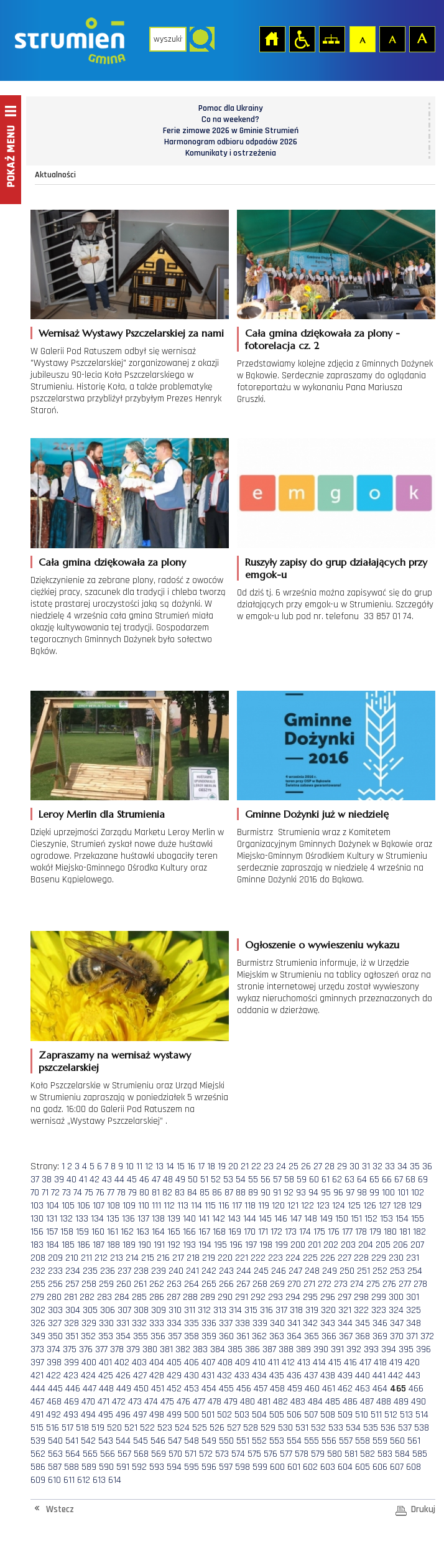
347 (397, 1323)
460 (312, 1388)
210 (71, 1257)
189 (129, 1244)
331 (122, 1323)
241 (192, 1271)
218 (193, 1257)
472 (119, 1401)
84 (192, 1192)
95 (326, 1192)
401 (105, 1362)
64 (362, 1179)
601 (293, 1467)
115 (210, 1205)
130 (37, 1218)
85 (205, 1192)
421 (37, 1375)
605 (362, 1467)
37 (34, 1179)
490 (418, 1401)
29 (342, 1166)
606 (379, 1467)
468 (54, 1401)
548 (191, 1440)
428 (156, 1375)
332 (139, 1323)
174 (305, 1231)
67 (398, 1179)
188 (113, 1244)
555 (311, 1440)
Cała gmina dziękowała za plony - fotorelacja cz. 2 (322, 339)
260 (123, 1284)
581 (351, 1454)
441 (379, 1375)
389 (303, 1349)
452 (174, 1388)
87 (228, 1192)
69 (423, 1179)
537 (405, 1427)
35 (415, 1166)
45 (132, 1179)
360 (226, 1336)
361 (242, 1336)
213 (116, 1257)
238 (141, 1271)
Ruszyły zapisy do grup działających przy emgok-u (336, 568)
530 (285, 1427)
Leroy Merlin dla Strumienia (102, 814)
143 (234, 1218)
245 (261, 1271)
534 (353, 1427)
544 (123, 1440)
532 (318, 1427)
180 (390, 1231)
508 (327, 1414)
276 (389, 1284)
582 (367, 1454)
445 (55, 1388)
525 (199, 1427)
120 (278, 1205)
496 (123, 1414)
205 (383, 1244)
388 (286, 1349)
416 (350, 1362)
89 (253, 1192)
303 (55, 1310)
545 (140, 1440)
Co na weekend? (230, 119)
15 (181, 1166)
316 (266, 1310)
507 (311, 1414)
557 (346, 1440)
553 (276, 1440)
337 (226, 1323)
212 (101, 1257)
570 (175, 1454)
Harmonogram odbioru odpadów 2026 (230, 141)
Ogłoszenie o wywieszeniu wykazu (322, 944)
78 (121, 1192)
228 (361, 1257)
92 (289, 1192)
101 (403, 1192)
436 (294, 1375)
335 (191, 1323)
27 (317, 1166)
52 (216, 1179)
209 (55, 1257)
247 (295, 1271)
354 (123, 1336)
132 (66, 1218)
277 (405, 1284)
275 (373, 1284)
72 (55, 1192)
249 (329, 1271)
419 (395, 1362)
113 (182, 1205)
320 (328, 1310)
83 (180, 1192)
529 (268, 1427)
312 (204, 1310)
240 (176, 1271)
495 (105, 1414)
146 (280, 1218)
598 (242, 1467)
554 (294, 1440)
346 (379, 1323)
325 (413, 1310)
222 (258, 1257)
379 (133, 1349)
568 (141, 1454)
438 (327, 1375)
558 (362, 1440)
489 (401, 1401)
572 (206, 1454)
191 (159, 1244)
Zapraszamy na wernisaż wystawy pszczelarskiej (115, 1061)
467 (37, 1401)
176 (334, 1231)
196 (236, 1244)
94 (313, 1192)
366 (328, 1336)
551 (242, 1440)
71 (45, 1192)
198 (265, 1244)
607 (397, 1467)
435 (276, 1375)
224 (292, 1257)
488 (383, 1401)
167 (204, 1231)
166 (189, 1231)
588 (71, 1467)
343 (327, 1323)
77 (110, 1192)
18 (211, 1166)
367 (346, 1336)
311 (189, 1310)
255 (37, 1284)
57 (277, 1179)
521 (130, 1427)
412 (288, 1362)
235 (90, 1271)
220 (225, 1257)
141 (204, 1218)
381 (166, 1349)
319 (311, 1310)
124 (338, 1205)
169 (234, 1231)
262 (156, 1284)
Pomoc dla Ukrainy (230, 108)
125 (354, 1205)
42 (94, 1179)
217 (178, 1257)
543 (105, 1440)
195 (220, 1244)
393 (371, 1349)
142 (218, 1218)
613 (99, 1480)
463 (362, 1388)
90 (266, 1192)
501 (208, 1414)
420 (412, 1362)
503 (241, 1414)
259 (106, 1284)
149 (326, 1218)
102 (417, 1192)
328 (71, 1323)
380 (149, 1349)
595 (191, 1467)
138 (158, 1218)
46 (144, 1179)
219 (208, 1257)
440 (362, 1375)
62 (337, 1179)
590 (106, 1467)
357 (175, 1336)
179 (375, 1231)
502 (224, 1414)
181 (404, 1231)
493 (70, 1414)
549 (208, 1440)
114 (196, 1205)
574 (238, 1454)
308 (141, 1310)
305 (90, 1310)
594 (174, 1467)
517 (67, 1427)
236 (107, 1271)
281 (70, 1297)
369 (379, 1336)
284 (121, 1297)
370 (397, 1336)
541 (71, 1440)
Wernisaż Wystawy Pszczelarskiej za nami (131, 333)
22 (256, 1166)
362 (259, 1336)
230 (396, 1257)
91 (277, 1192)
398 (54, 1362)
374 (53, 1349)
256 (55, 1284)
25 (293, 1166)
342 (310, 1323)
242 (208, 1271)
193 (189, 1244)
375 (69, 1349)
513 (406, 1414)
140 (189, 1218)
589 (88, 1467)
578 (301, 1454)
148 (310, 1218)
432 (224, 1375)
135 (112, 1218)
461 (328, 1388)
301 (412, 1297)
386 (252, 1349)
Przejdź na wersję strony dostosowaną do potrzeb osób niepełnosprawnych (301, 38)
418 (380, 1362)
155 (417, 1218)
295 (310, 1297)
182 (419, 1231)
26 (306, 1166)
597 (226, 1467)
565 (90, 1454)
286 (156, 1297)
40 (71, 1179)
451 (157, 1388)
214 (132, 1257)
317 (281, 1310)
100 (388, 1192)
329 (88, 1323)
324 (396, 1310)
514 (421, 1414)
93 (301, 1192)
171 (263, 1231)
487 (367, 1401)
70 (34, 1192)
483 (297, 1401)
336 (208, 1323)
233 (55, 1271)
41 (83, 1179)
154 (402, 1218)
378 (117, 1349)
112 (169, 1205)
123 (323, 1205)
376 (86, 1349)
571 (191, 1454)
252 (379, 1271)
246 (278, 1271)
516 (52, 1427)
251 (363, 1271)
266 (226, 1284)
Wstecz (60, 1509)
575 (254, 1454)
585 (419, 1454)
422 (53, 1375)
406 (191, 1362)
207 (417, 1244)
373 (37, 1349)
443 (412, 1375)
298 (361, 1297)
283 (104, 1297)
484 (315, 1401)
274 (357, 1284)
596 (208, 1467)
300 (396, 1297)
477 (199, 1401)
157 (52, 1231)
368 (362, 1336)
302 (37, 1310)
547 (175, 1440)
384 (217, 1349)
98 (362, 1192)
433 (241, 1375)
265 (208, 1284)
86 (217, 1192)
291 (241, 1297)
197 (251, 1244)
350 (55, 1336)
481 (264, 1401)
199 (281, 1244)
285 (139, 1297)
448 (106, 1388)
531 (301, 1427)
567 (124, 1454)
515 (37, 1427)
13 (159, 1166)
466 (416, 1388)
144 (249, 1218)
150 (341, 1218)
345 (362, 1323)
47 (156, 1179)
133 (81, 1218)
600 (277, 1467)
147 (296, 1218)
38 (47, 1179)
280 (54, 1297)
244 (243, 1271)
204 (365, 1244)
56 (266, 1179)
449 (123, 1388)
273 (341, 1284)
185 (68, 1244)
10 (130, 1166)
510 (361, 1414)
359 (208, 1336)
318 (296, 1310)
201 (314, 1244)
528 (250, 1427)
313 (219, 1310)
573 (222, 1454)
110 (143, 1205)
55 (253, 1179)
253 (397, 1271)
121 (292, 1205)
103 (37, 1205)
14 (170, 1166)
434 (259, 1375)
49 (180, 1179)
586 (37, 1467)
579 (318, 1454)
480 (247, 1401)
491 (37, 1414)
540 (55, 1440)
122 (307, 1205)
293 (275, 1297)
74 (77, 1192)
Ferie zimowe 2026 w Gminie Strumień (230, 130)
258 (88, 1284)
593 (156, 1467)
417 (365, 1362)
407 (208, 1362)
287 (173, 1297)
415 (334, 1362)
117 (237, 1205)
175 (319, 1231)
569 (158, 1454)
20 (233, 1166)
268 (259, 1284)
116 (223, 1205)
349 (37, 1336)
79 (132, 1192)
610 (54, 1480)
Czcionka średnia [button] (391, 38)
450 (141, 1388)
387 (269, 1349)
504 (259, 1414)
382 (182, 1349)
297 (344, 1297)
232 (37, 1271)
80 (144, 1192)
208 (37, 1257)
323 (378, 1310)
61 (325, 1179)
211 (86, 1257)
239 (158, 1271)
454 (208, 1388)
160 (97, 1231)
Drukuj (423, 1509)
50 (193, 1179)
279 (37, 1297)
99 (374, 1192)
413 (303, 1362)
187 (98, 1244)
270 (294, 1284)
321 (344, 1310)
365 (311, 1336)
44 (119, 1179)
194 (204, 1244)
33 (390, 1166)
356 (157, 1336)
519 (97, 1427)
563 (55, 1454)
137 (143, 1218)
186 (83, 1244)
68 (410, 1179)
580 (334, 1454)
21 (245, 1166)
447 (89, 1388)
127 (385, 1205)
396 (423, 1349)
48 (168, 1179)
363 (276, 1336)
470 (88, 1401)
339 (259, 1323)
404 (156, 1362)
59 (302, 1179)
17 (201, 1166)
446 (72, 1388)
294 (292, 1297)
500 (191, 1414)
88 (241, 1192)
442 (395, 1375)
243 (226, 1271)
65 (374, 1179)
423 (70, 1375)
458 (277, 1388)
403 (139, 1362)
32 (377, 1166)
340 (277, 1323)
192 (173, 1244)
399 (71, 1362)
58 (289, 1179)
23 (269, 1166)
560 (397, 1440)
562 (37, 1454)
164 (158, 1231)
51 (204, 1179)
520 (114, 1427)
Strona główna (271, 38)
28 (330, 1166)
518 (82, 1427)
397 (37, 1362)
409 (242, 1362)
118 (250, 1205)
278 (420, 1284)
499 (174, 1414)
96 (338, 1192)
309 (158, 1310)
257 (72, 1284)
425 (105, 1375)
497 (140, 1414)
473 (135, 1401)
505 (276, 1414)
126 (369, 1205)
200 (297, 1244)
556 (328, 1440)
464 (379, 1388)
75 (89, 1192)
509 (345, 1414)
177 (347, 1231)
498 (156, 1414)
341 (293, 1323)
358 (191, 1336)
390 (320, 1349)
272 (324, 1284)
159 (82, 1231)
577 (286, 1454)
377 (101, 1349)
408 (225, 1362)
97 (350, 1192)
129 (415, 1205)
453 (191, 1388)
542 (88, 1440)
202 (330, 1244)
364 (294, 1336)
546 (157, 1440)
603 (327, 1467)
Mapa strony (331, 38)
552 (259, 1440)
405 (174, 1362)
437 (311, 1375)
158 (66, 1231)
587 (55, 1467)
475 (167, 1401)
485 (332, 1401)
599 (259, 1467)
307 (124, 1310)
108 (113, 1205)
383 (200, 1349)
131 (51, 1218)
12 (149, 1166)
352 (88, 1336)
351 (71, 1336)
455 (226, 1388)
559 (379, 1440)
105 (68, 1205)
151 (356, 1218)
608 (413, 1467)
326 (37, 1323)
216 (163, 1257)
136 (128, 1218)
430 (191, 1375)
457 (260, 1388)
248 (312, 1271)
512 (390, 1414)
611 (69, 1480)
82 (167, 1192)
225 (310, 1257)
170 (250, 1231)
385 (235, 1349)
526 (217, 1427)
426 (123, 1375)
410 (259, 1362)
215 (147, 1257)
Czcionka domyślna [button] (362, 38)
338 (242, 1323)
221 (241, 1257)
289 (207, 1297)
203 (348, 1244)
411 (273, 1362)
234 (72, 1271)
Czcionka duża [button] (421, 38)
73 (66, 1192)
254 (414, 1271)
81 (156, 1192)
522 (147, 1427)
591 (122, 1467)
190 (144, 1244)
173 (291, 1231)
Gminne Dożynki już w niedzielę (317, 814)
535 (370, 1427)
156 (37, 1231)
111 (156, 1205)
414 (319, 1362)
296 (327, 1297)
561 (413, 1440)
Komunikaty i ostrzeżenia (230, 153)
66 (387, 1179)
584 (402, 1454)
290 (225, 1297)
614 (114, 1480)
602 (310, 1467)
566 (107, 1454)
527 (234, 1427)
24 (281, 1166)
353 (105, 1336)
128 (399, 1205)
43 (107, 1179)
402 (121, 1362)
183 (37, 1244)
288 (190, 1297)
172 (276, 1231)
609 (37, 1480)
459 (294, 1388)
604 (345, 1467)
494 (88, 1414)
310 (175, 1310)
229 (378, 1257)
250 (347, 1271)
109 (129, 1205)
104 (52, 1205)
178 (361, 1231)
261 (140, 1284)
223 (275, 1257)
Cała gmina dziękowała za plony (112, 562)
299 (378, 1297)
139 (173, 1218)
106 (83, 1205)
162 (127, 1231)
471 (103, 1401)
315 (250, 1310)
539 (37, 1440)
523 (164, 1427)
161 (112, 1231)
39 (59, 1179)
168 (219, 1231)
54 (241, 1179)
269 (277, 1284)
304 (72, 1310)
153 (386, 1218)
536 (388, 1427)
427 (140, 1375)
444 (37, 1388)
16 (191, 1166)
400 (88, 1362)
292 (258, 1297)
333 (156, 1323)
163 (142, 1231)
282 (87, 1297)
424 (88, 1375)
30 (354, 1166)
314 (235, 1310)
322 (361, 1310)
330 (106, 1323)
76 (100, 1192)
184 (52, 1244)
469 (71, 1401)
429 (174, 1375)
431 (208, 1375)
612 (83, 1480)
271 (309, 1284)
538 (421, 1427)
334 (174, 1323)
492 (53, 1414)
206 (400, 1244)
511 (376, 1414)
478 (214, 1401)
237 (124, 1271)
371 (412, 1336)
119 (263, 1205)
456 (243, 1388)
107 (98, 1205)
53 (228, 1179)
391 (337, 1349)
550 (226, 1440)
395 (406, 1349)
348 (413, 1323)
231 (412, 1257)
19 (222, 1166)
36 (427, 1166)
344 (345, 1323)
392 (353, 1349)
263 (174, 1284)
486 (350, 1401)
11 (139, 1166)
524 (182, 1427)
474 (151, 1401)
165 (173, 1231)
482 (280, 1401)
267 (243, 1284)
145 (265, 1218)
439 (345, 1375)
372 (427, 1336)
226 (327, 1257)
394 (388, 1349)
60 (314, 1179)
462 (345, 1388)
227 (344, 1257)
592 (139, 1467)
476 (183, 1401)
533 (335, 1427)
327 (55, 1323)
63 (349, 1179)
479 (231, 1401)
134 (97, 1218)
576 (270, 1454)
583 (384, 1454)
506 (294, 1414)
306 (107, 1310)
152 (370, 1218)
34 (402, 1166)
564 (72, 1454)
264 (191, 1284)
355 (140, 1336)
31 (366, 1166)
